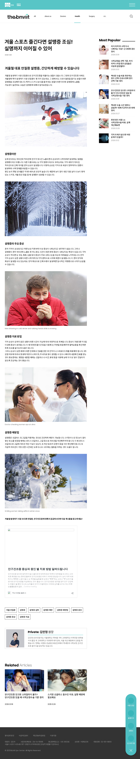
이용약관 (53, 735)
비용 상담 (131, 705)
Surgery (92, 16)
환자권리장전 (9, 735)
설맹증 (22, 610)
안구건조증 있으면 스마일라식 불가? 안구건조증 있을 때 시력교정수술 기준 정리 (24, 696)
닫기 (130, 750)
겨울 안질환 (10, 610)
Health (77, 16)
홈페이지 (131, 718)
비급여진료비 (23, 735)
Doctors (63, 16)
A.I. (105, 16)
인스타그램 (131, 743)
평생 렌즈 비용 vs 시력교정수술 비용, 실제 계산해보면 (120, 122)
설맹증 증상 (10, 617)
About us (48, 16)
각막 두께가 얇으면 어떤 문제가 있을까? (120, 136)
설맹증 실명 (34, 610)
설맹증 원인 (77, 610)
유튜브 (131, 731)
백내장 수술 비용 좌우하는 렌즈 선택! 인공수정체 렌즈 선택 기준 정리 (122, 78)
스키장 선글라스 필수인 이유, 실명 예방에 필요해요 (66, 696)
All (35, 16)
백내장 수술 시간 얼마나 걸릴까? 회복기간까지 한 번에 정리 (123, 108)
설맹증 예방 (48, 610)
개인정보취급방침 (39, 735)
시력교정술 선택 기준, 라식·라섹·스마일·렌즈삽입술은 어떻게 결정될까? (122, 64)
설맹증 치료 (24, 617)
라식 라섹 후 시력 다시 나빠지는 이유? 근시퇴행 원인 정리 (123, 49)
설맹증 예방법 (62, 610)
